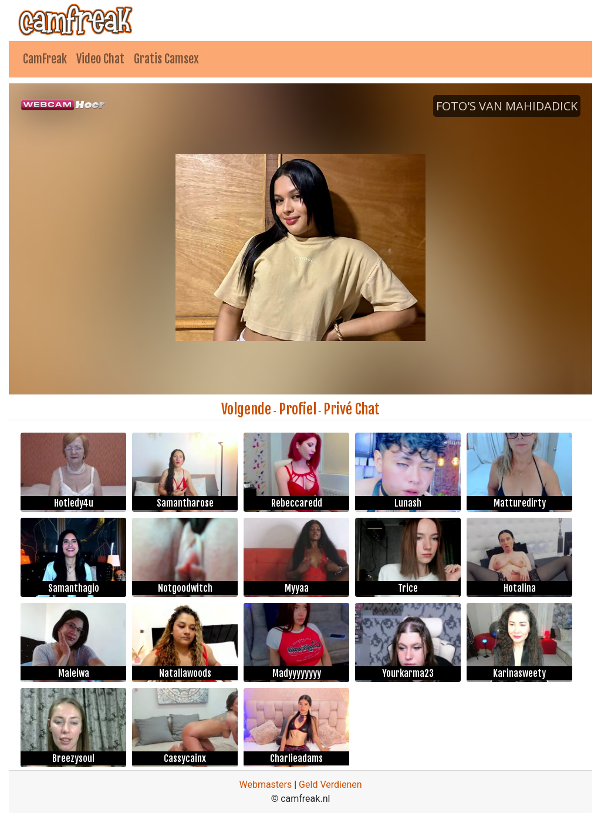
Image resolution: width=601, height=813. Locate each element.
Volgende (246, 409)
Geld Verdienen (330, 784)
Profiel (297, 409)
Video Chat (100, 59)
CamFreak (45, 59)
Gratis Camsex (166, 59)
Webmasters (265, 784)
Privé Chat (351, 409)
